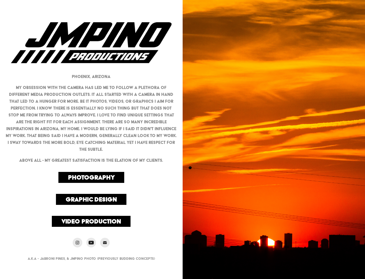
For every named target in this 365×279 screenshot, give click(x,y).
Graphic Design (91, 199)
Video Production (91, 221)
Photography (91, 177)
